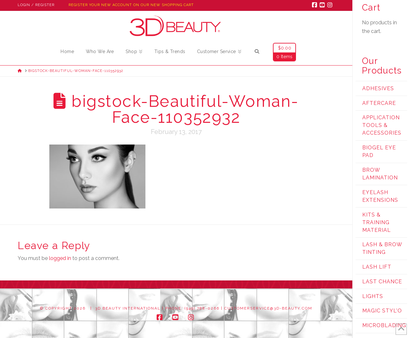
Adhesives (378, 88)
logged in (60, 258)
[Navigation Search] (256, 52)
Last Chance (382, 282)
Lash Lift (376, 267)
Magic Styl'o (382, 311)
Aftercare (379, 103)
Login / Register (36, 5)
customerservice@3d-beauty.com (268, 308)
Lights (372, 296)
